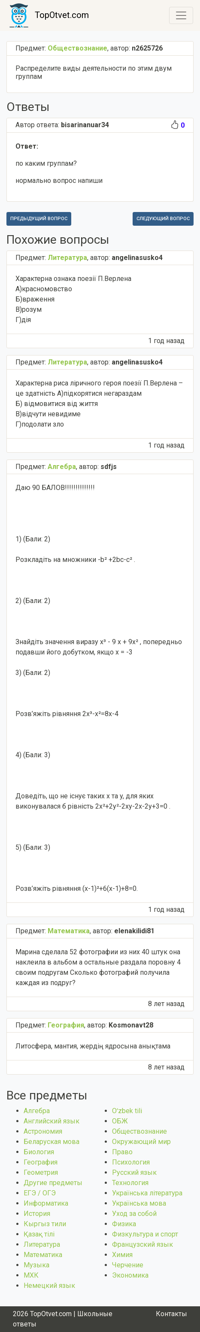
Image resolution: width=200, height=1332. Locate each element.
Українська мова (139, 1203)
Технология (130, 1183)
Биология (39, 1152)
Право (122, 1152)
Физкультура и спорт (145, 1234)
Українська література (147, 1193)
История (37, 1214)
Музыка (36, 1265)
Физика (124, 1224)
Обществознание (139, 1131)
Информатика (46, 1203)
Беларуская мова (51, 1142)
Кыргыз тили (45, 1224)
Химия (122, 1255)
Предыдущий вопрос (38, 218)
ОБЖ (120, 1121)
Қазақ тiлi (39, 1234)
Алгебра (37, 1111)
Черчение (127, 1265)
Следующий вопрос (163, 218)
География (41, 1162)
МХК (31, 1275)
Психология (131, 1162)
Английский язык (51, 1121)
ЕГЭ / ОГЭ (40, 1193)
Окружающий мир (141, 1142)
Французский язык (142, 1244)
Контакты (171, 1314)
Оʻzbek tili (127, 1111)
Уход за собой (134, 1214)
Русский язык (134, 1172)
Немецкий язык (49, 1285)
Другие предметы (53, 1183)
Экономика (130, 1275)
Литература (42, 1244)
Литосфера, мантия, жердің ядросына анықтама (92, 1046)
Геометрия (41, 1172)
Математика (43, 1255)
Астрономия (43, 1131)
